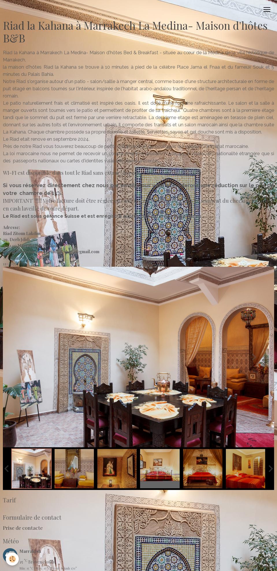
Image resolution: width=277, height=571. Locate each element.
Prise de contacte (23, 527)
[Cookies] (12, 559)
